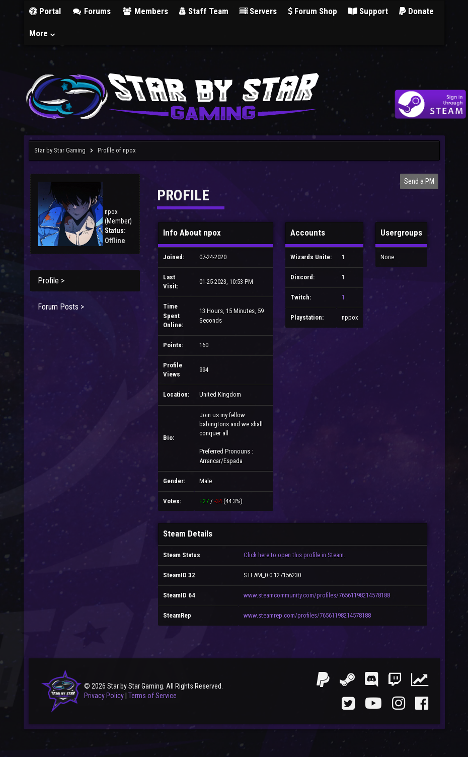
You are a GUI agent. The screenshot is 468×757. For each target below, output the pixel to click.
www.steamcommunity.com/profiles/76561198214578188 (317, 595)
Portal (45, 11)
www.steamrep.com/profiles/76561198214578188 (307, 615)
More (42, 33)
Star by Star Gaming (60, 150)
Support (368, 11)
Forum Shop (312, 11)
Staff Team (203, 11)
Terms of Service (152, 696)
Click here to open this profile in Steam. (294, 555)
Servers (258, 11)
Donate (416, 11)
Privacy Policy (104, 696)
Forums (91, 11)
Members (145, 11)
